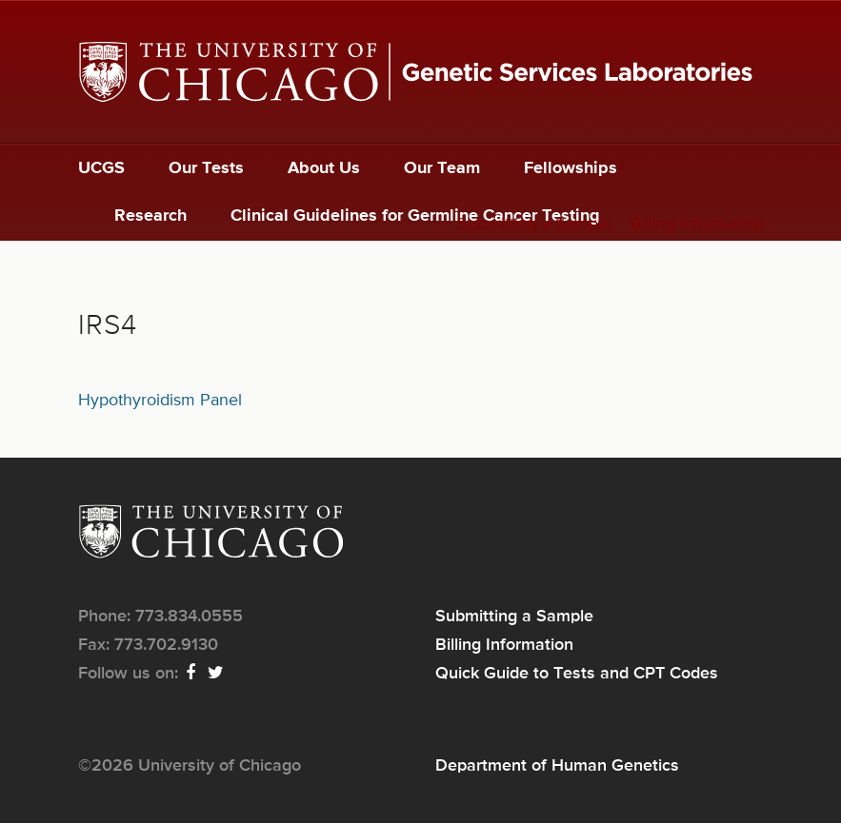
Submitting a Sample (534, 224)
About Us (324, 168)
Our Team (442, 168)
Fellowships (570, 168)
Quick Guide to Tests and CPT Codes (576, 673)
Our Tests (206, 168)
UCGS (101, 168)
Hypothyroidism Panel (160, 400)
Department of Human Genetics (557, 765)
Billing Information (697, 224)
